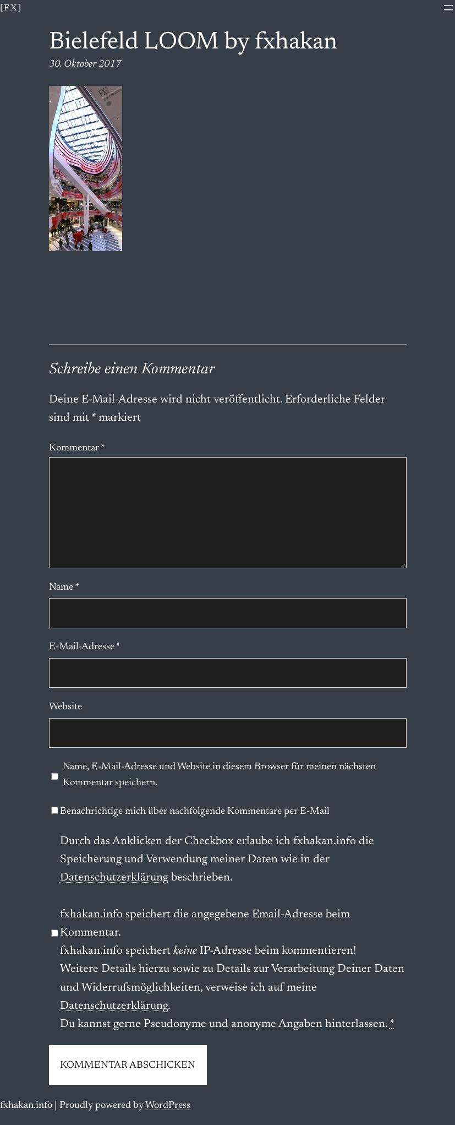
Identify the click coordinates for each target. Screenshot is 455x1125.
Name (64, 588)
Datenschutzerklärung (114, 878)
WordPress (167, 1106)
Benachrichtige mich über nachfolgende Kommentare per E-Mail (190, 812)
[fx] (11, 8)
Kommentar (77, 448)
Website (65, 707)
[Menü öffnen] (448, 7)
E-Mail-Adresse (84, 647)
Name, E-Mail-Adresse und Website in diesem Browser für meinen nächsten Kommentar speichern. (219, 775)
